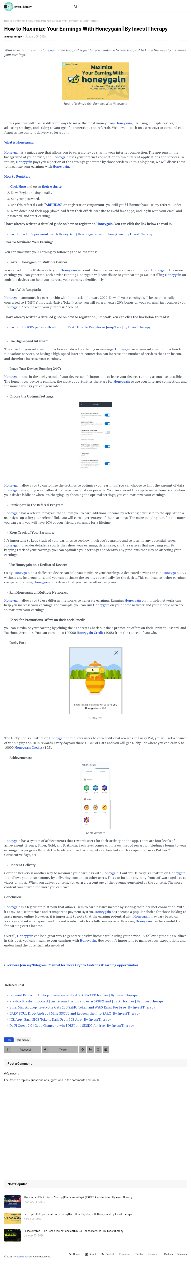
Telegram (182, 1253)
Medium (168, 1253)
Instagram (153, 1253)
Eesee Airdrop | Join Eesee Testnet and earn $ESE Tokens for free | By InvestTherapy (73, 1230)
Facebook (124, 1253)
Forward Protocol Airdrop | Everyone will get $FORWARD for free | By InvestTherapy (73, 995)
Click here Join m (17, 965)
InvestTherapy (13, 36)
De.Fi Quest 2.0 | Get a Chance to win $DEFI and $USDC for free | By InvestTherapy (71, 1025)
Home (7, 20)
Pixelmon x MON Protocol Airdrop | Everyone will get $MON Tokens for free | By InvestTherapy (77, 1197)
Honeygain (49, 50)
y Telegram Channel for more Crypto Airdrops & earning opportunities (84, 965)
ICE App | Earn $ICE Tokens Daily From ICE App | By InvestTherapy (60, 1019)
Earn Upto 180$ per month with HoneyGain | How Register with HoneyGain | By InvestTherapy (80, 234)
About (90, 1254)
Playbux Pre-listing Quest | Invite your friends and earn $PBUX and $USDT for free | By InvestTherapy (86, 1001)
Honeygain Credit (90, 632)
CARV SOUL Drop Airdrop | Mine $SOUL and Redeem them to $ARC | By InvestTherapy (74, 1013)
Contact (107, 1254)
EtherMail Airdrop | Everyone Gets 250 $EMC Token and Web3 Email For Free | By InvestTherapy (82, 1007)
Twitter (139, 1253)
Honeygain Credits (28, 747)
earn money (19, 20)
